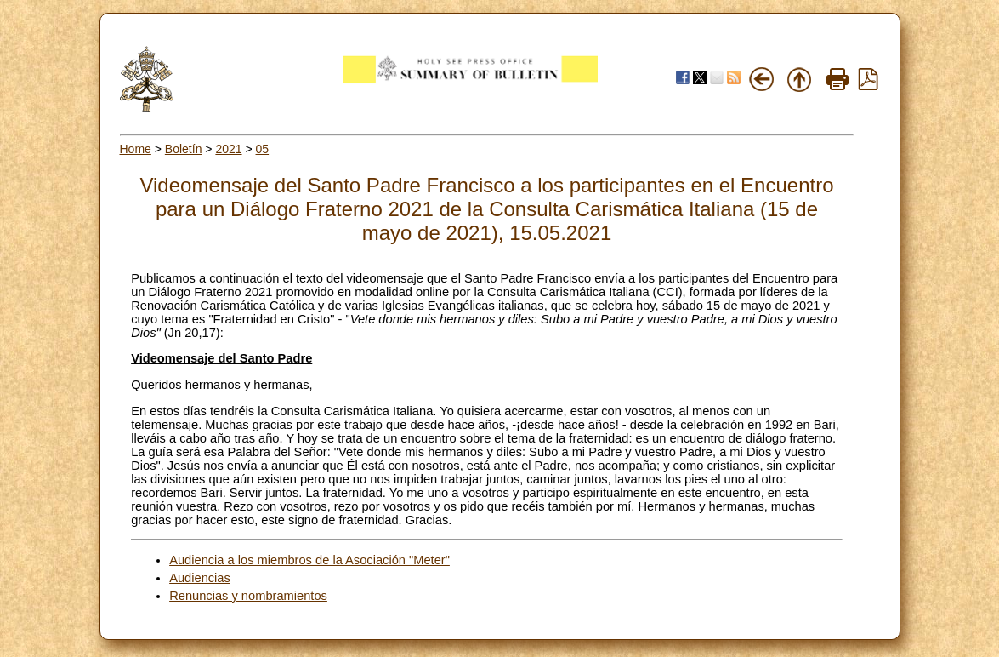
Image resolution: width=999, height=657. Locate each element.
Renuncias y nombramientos (248, 596)
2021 (228, 149)
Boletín (183, 149)
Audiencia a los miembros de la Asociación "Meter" (309, 560)
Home (135, 149)
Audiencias (199, 578)
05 (263, 149)
